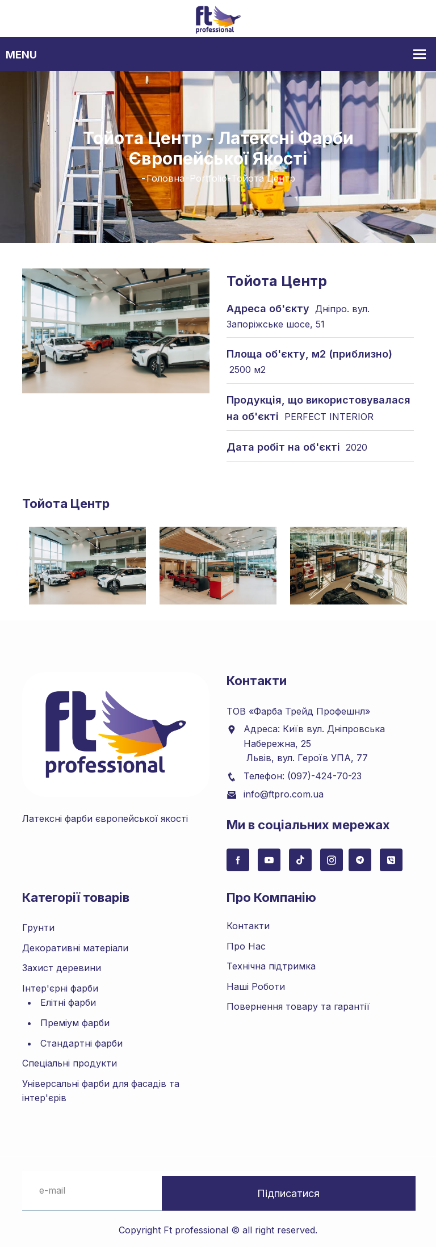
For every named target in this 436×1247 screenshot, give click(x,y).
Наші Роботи (256, 982)
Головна (165, 178)
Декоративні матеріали (75, 943)
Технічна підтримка (271, 962)
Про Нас (246, 941)
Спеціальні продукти (69, 1059)
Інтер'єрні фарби (60, 983)
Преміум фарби (75, 1019)
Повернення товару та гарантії (298, 1002)
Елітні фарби (68, 998)
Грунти (38, 923)
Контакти (248, 921)
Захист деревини (61, 963)
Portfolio (208, 178)
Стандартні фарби (81, 1038)
